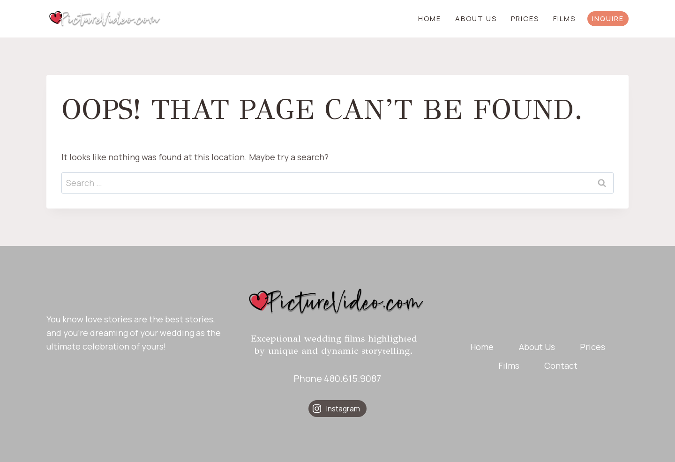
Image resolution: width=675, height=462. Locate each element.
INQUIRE (608, 18)
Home (429, 18)
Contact (561, 365)
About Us (476, 18)
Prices (525, 18)
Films (564, 18)
